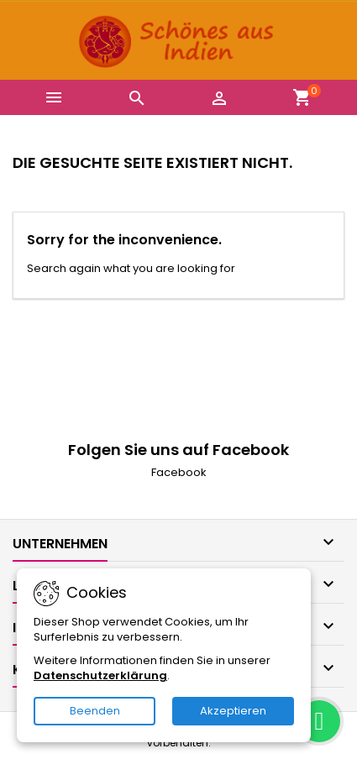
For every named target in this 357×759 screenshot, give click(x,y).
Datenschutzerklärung (100, 675)
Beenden (95, 711)
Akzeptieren (233, 711)
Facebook (179, 472)
